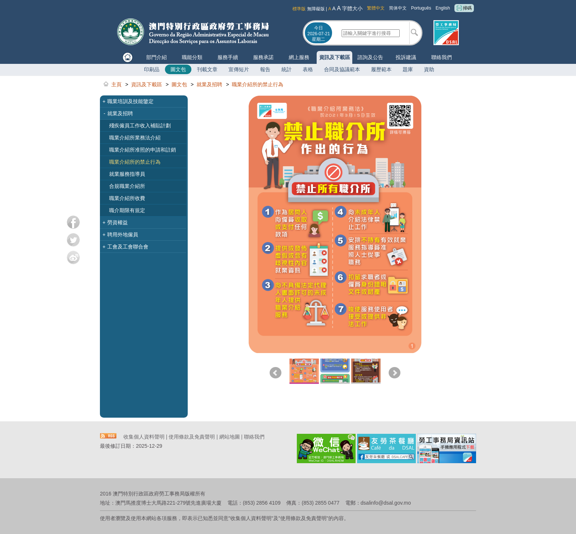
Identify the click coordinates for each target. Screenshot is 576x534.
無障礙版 (316, 8)
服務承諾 (263, 57)
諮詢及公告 (370, 57)
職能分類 (192, 57)
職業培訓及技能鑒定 (128, 101)
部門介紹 (156, 57)
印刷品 (151, 69)
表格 (308, 69)
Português (421, 8)
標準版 (299, 8)
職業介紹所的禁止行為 (257, 84)
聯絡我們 (441, 57)
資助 (429, 69)
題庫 (408, 69)
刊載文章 (207, 69)
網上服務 (299, 57)
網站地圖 (229, 437)
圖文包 (178, 69)
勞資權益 (115, 222)
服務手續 (227, 57)
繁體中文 (376, 8)
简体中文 (398, 8)
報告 (265, 69)
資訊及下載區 (334, 57)
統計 (286, 69)
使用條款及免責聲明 (192, 437)
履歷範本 (381, 69)
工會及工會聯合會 (125, 247)
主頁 (116, 84)
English (443, 8)
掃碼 (464, 8)
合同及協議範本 (342, 69)
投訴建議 (406, 57)
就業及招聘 (209, 84)
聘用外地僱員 (120, 234)
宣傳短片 (238, 69)
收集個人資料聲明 (144, 437)
